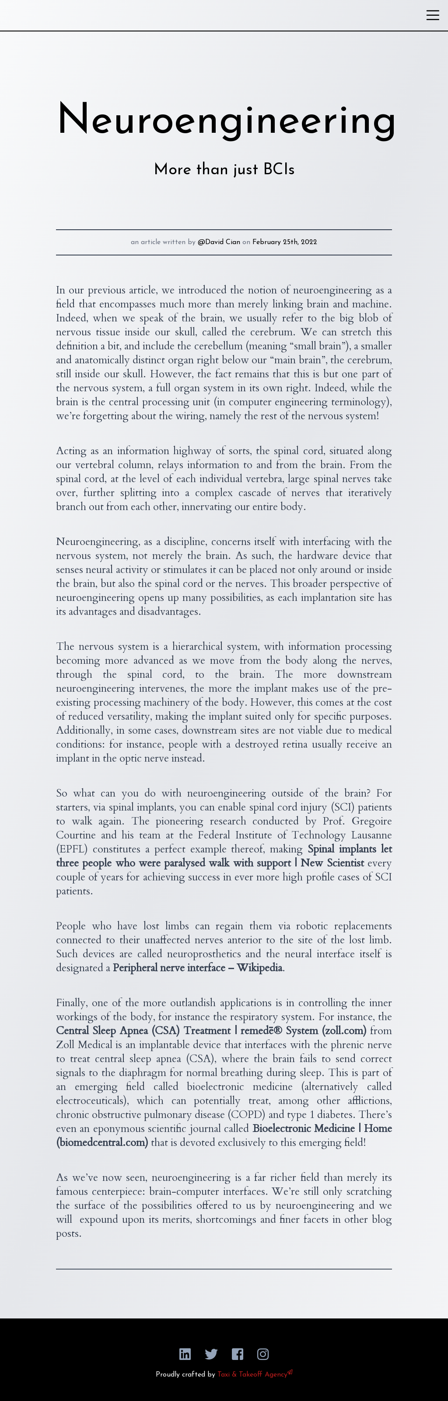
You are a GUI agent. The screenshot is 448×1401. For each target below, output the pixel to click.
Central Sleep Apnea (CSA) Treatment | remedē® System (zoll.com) (211, 1031)
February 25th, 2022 (284, 242)
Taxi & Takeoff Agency (255, 1374)
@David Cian (219, 242)
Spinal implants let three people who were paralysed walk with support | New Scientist (224, 856)
